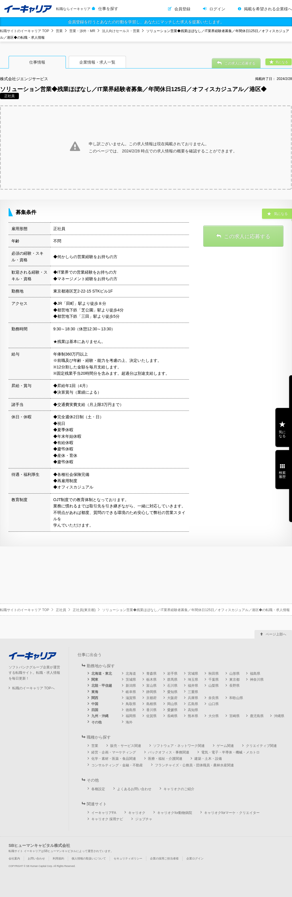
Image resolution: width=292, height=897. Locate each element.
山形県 (234, 674)
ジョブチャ (143, 819)
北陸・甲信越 (101, 686)
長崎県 (172, 716)
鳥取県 (131, 704)
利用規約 (58, 858)
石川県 (172, 686)
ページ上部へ (276, 634)
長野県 (234, 686)
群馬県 (172, 680)
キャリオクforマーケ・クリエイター (232, 813)
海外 (129, 722)
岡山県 (172, 704)
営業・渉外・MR (82, 31)
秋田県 (213, 674)
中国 (94, 704)
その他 (96, 722)
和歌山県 (236, 698)
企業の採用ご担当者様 (164, 858)
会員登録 (182, 9)
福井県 (193, 686)
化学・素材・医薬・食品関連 (113, 759)
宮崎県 (234, 716)
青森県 (151, 674)
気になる (282, 434)
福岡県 (131, 716)
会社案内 (14, 858)
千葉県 (213, 680)
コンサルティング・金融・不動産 (117, 765)
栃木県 (151, 680)
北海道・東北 (101, 674)
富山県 (151, 686)
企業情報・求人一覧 (97, 62)
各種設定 (98, 789)
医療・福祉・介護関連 (165, 759)
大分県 (213, 716)
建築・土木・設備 (208, 759)
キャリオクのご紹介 (178, 789)
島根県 (151, 704)
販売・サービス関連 (125, 746)
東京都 (234, 680)
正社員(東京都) (84, 610)
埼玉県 (193, 680)
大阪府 (172, 698)
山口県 (213, 704)
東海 (94, 692)
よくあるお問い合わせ (134, 789)
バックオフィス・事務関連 (168, 752)
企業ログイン (195, 858)
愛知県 (172, 692)
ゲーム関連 (225, 746)
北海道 (131, 674)
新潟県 (131, 686)
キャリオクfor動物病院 (174, 813)
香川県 (151, 710)
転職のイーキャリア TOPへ (33, 688)
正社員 (61, 610)
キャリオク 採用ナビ (107, 819)
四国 (94, 710)
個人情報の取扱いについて (89, 858)
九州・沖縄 (99, 716)
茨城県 (131, 680)
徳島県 (131, 710)
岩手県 (172, 674)
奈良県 (213, 698)
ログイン (217, 9)
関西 (94, 698)
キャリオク (136, 813)
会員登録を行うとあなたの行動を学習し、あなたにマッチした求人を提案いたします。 (146, 21)
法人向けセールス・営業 (121, 31)
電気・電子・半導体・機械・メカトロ (230, 752)
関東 (94, 680)
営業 (59, 31)
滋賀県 (131, 698)
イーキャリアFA (103, 813)
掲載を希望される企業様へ (268, 9)
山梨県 (213, 686)
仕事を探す (108, 8)
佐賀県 (151, 716)
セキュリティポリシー (128, 858)
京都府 (151, 698)
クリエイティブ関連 (261, 746)
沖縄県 (279, 716)
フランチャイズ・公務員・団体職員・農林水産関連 (194, 765)
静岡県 (151, 692)
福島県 (255, 674)
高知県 (193, 710)
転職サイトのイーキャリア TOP (24, 31)
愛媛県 (172, 710)
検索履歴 (282, 475)
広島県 (193, 704)
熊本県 (193, 716)
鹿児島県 (257, 716)
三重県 (193, 692)
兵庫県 (193, 698)
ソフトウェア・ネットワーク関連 (179, 746)
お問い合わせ (36, 858)
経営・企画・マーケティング (113, 752)
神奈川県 (257, 680)
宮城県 (193, 674)
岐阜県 (131, 692)
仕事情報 (37, 62)
